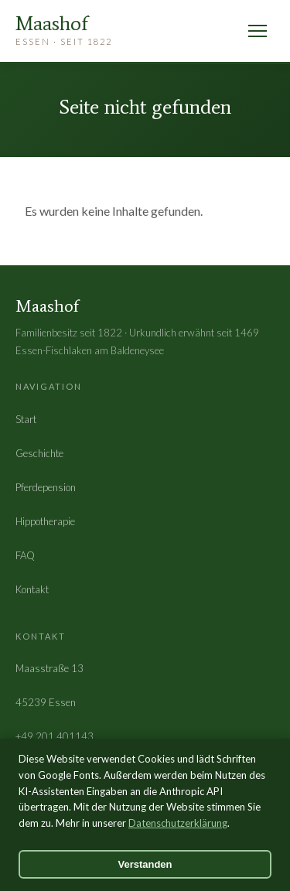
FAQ (25, 555)
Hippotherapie (45, 521)
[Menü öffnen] (258, 31)
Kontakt (32, 589)
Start (25, 419)
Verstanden (145, 864)
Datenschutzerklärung (177, 823)
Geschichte (39, 453)
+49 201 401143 (54, 736)
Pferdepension (45, 487)
